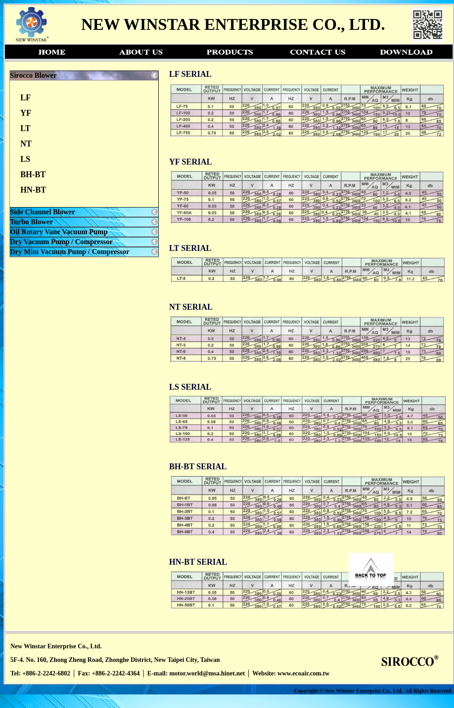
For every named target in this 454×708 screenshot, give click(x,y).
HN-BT (33, 189)
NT (26, 143)
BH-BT (33, 174)
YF (25, 113)
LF (25, 97)
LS (25, 159)
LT (25, 128)
